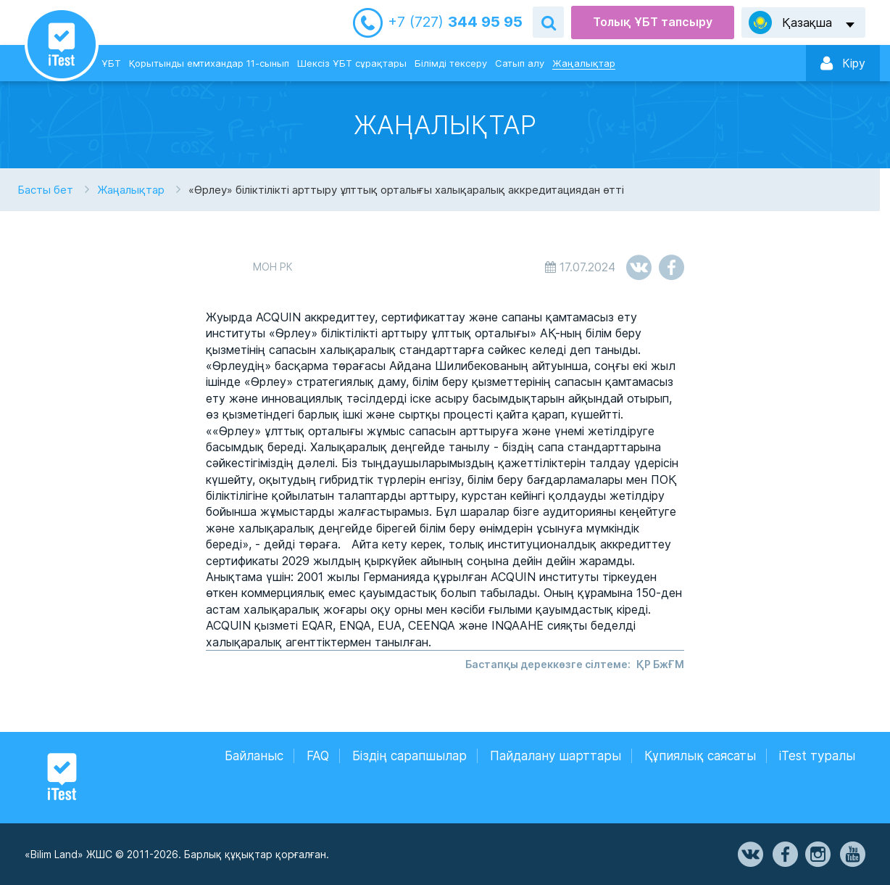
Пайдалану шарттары (555, 756)
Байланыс (254, 756)
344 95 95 (455, 22)
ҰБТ (111, 63)
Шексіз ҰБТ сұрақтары (352, 63)
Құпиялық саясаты (700, 756)
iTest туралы (817, 756)
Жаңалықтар (583, 63)
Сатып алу (519, 63)
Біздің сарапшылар (409, 756)
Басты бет (45, 190)
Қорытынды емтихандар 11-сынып (209, 63)
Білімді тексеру (451, 63)
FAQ (318, 756)
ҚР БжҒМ (660, 664)
